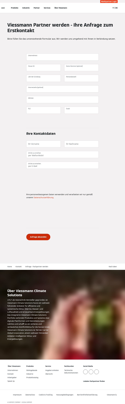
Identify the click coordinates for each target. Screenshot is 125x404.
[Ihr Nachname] (81, 144)
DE (116, 8)
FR (113, 8)
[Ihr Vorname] (43, 144)
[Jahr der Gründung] (43, 79)
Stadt (68, 109)
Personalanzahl (71, 77)
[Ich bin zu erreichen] (62, 155)
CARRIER (29, 402)
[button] (113, 267)
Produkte (14, 8)
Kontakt (19, 267)
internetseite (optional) (35, 87)
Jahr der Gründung (34, 77)
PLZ (29, 109)
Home (9, 267)
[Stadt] (81, 111)
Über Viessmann (60, 8)
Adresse (30, 98)
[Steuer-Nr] (43, 68)
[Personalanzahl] (81, 79)
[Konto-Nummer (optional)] (81, 68)
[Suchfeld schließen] (108, 8)
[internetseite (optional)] (62, 89)
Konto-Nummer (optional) (74, 66)
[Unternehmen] (62, 58)
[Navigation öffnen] (3, 7)
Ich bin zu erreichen (34, 153)
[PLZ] (43, 111)
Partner (37, 8)
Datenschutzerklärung (44, 197)
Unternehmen (32, 55)
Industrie (26, 8)
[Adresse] (62, 100)
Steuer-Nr (31, 66)
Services (47, 8)
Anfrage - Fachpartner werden (36, 267)
